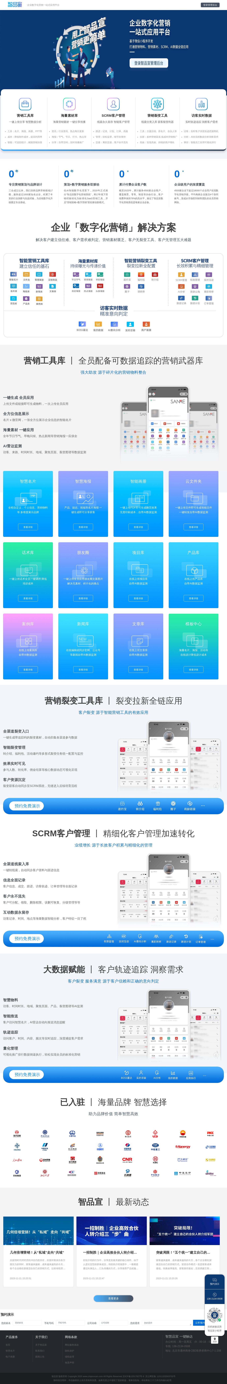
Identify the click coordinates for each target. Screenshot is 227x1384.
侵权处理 (69, 1356)
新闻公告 (39, 1356)
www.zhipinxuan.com (93, 1376)
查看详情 (28, 527)
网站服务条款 (72, 1345)
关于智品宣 (41, 1345)
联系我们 (39, 1350)
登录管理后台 (210, 5)
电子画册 (10, 1356)
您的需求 (135, 1323)
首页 (8, 1345)
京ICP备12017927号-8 (133, 1376)
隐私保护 (69, 1350)
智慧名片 (10, 1350)
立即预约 (200, 1322)
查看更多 (113, 1298)
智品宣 (55, 1376)
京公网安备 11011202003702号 (160, 1376)
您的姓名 (6, 1323)
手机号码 (49, 1323)
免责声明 (69, 1362)
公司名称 (92, 1323)
